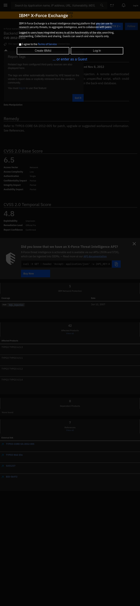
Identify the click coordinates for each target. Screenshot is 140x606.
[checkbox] (20, 44)
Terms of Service (47, 44)
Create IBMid (43, 50)
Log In (97, 50)
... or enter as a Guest (70, 59)
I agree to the (39, 44)
